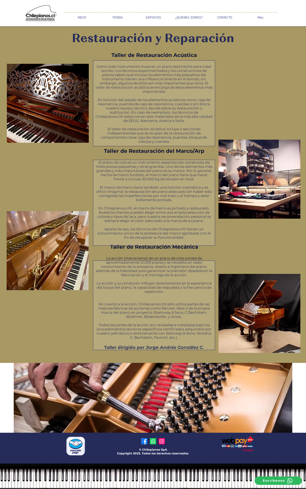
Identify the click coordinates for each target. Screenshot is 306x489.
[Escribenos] (278, 480)
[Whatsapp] (153, 441)
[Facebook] (144, 441)
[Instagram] (162, 441)
